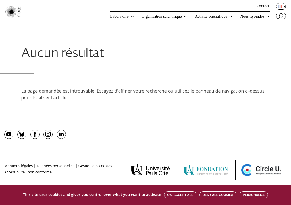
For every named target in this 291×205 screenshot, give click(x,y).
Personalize (254, 194)
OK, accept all (180, 194)
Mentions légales (18, 165)
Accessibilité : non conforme (28, 172)
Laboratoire (119, 17)
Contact (263, 6)
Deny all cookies (218, 194)
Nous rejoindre (252, 17)
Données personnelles (55, 165)
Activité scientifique (211, 17)
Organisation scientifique (162, 17)
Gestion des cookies (95, 165)
